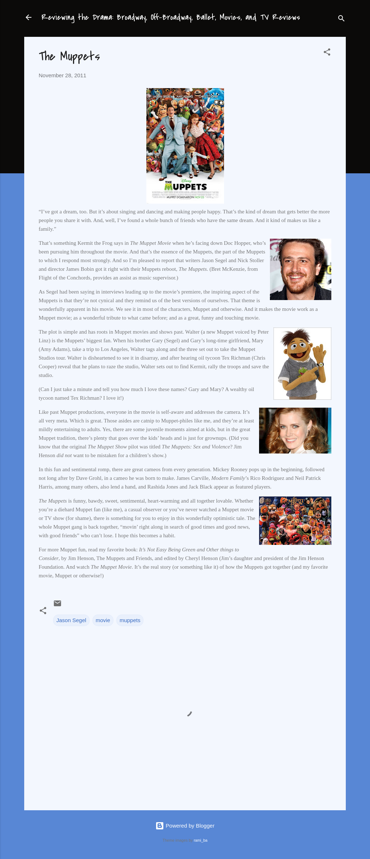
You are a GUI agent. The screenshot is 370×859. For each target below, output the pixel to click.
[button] (327, 53)
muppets (130, 620)
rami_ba (200, 840)
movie (103, 620)
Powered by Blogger (184, 826)
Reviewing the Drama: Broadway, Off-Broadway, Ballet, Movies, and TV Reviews (171, 17)
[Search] (341, 20)
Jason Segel (71, 620)
